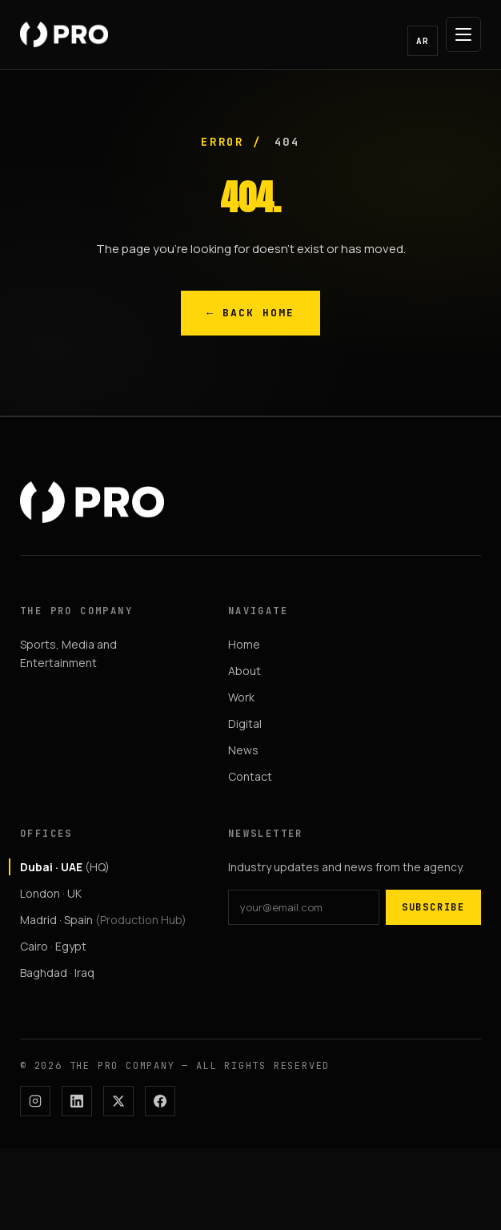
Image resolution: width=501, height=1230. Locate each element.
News (243, 750)
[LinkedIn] (77, 1101)
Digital (245, 723)
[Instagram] (35, 1101)
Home (244, 644)
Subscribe (433, 907)
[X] (118, 1101)
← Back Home (250, 313)
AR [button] (422, 40)
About (244, 670)
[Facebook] (160, 1101)
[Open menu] (463, 34)
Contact (250, 776)
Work (241, 697)
